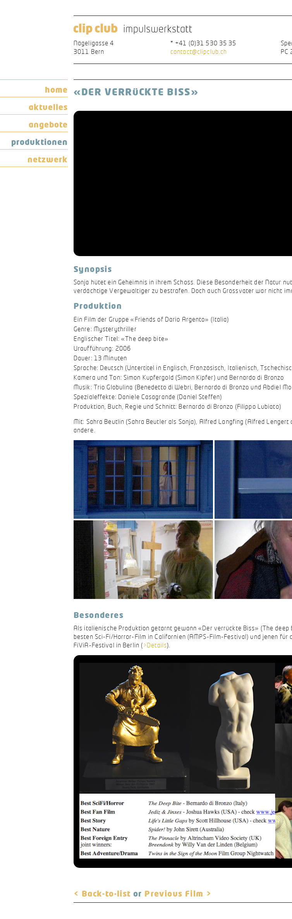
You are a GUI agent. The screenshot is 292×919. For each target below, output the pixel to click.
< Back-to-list (102, 893)
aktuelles (48, 107)
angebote (48, 124)
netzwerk (47, 159)
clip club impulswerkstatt (133, 29)
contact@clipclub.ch (198, 51)
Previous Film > (177, 893)
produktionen (39, 142)
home (56, 89)
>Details (155, 645)
